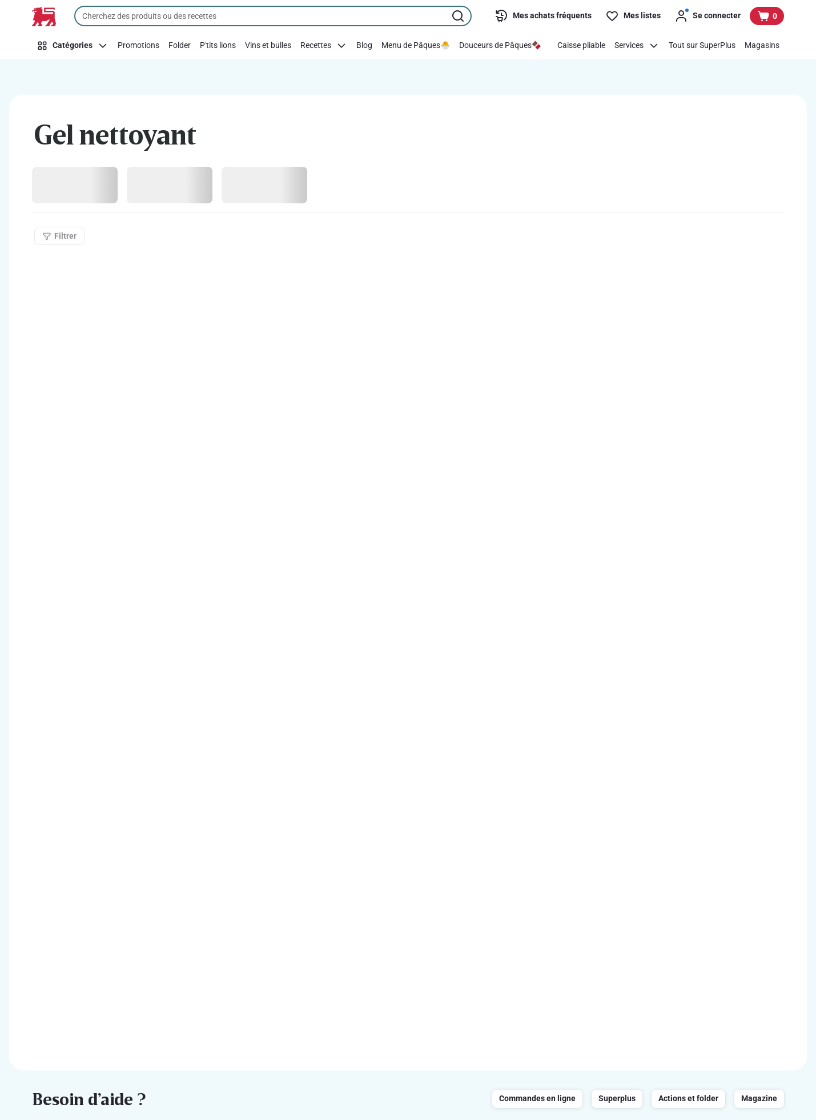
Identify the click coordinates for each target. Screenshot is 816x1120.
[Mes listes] (633, 16)
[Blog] (364, 45)
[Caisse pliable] (581, 46)
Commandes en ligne (537, 1098)
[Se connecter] (707, 16)
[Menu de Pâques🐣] (416, 45)
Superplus (617, 1098)
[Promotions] (138, 45)
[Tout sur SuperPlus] (702, 46)
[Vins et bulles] (268, 45)
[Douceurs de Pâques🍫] (500, 45)
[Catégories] (72, 45)
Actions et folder (688, 1098)
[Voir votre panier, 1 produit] (767, 16)
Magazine (759, 1098)
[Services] (637, 45)
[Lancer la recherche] (459, 16)
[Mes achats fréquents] (543, 16)
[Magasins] (762, 46)
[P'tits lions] (217, 45)
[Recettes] (324, 45)
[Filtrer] (59, 236)
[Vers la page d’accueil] (44, 17)
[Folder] (179, 45)
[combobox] (273, 16)
